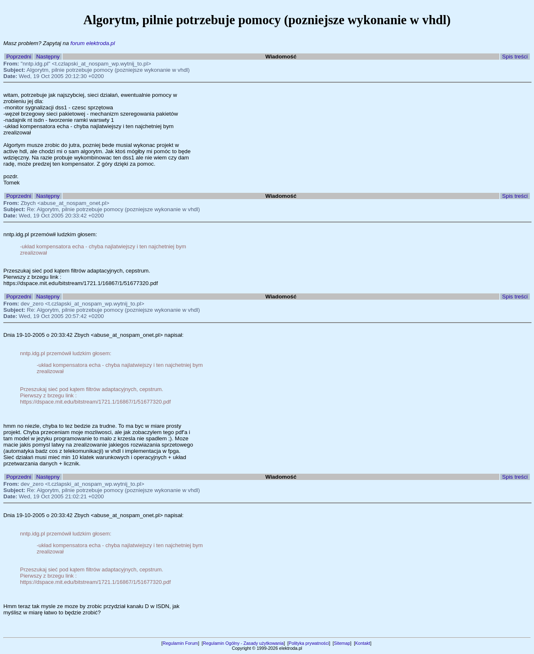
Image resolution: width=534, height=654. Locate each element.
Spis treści (515, 56)
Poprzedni (18, 56)
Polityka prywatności (309, 643)
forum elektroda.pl (93, 43)
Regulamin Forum (180, 643)
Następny (48, 56)
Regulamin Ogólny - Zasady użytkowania (243, 643)
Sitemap (342, 643)
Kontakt (362, 643)
